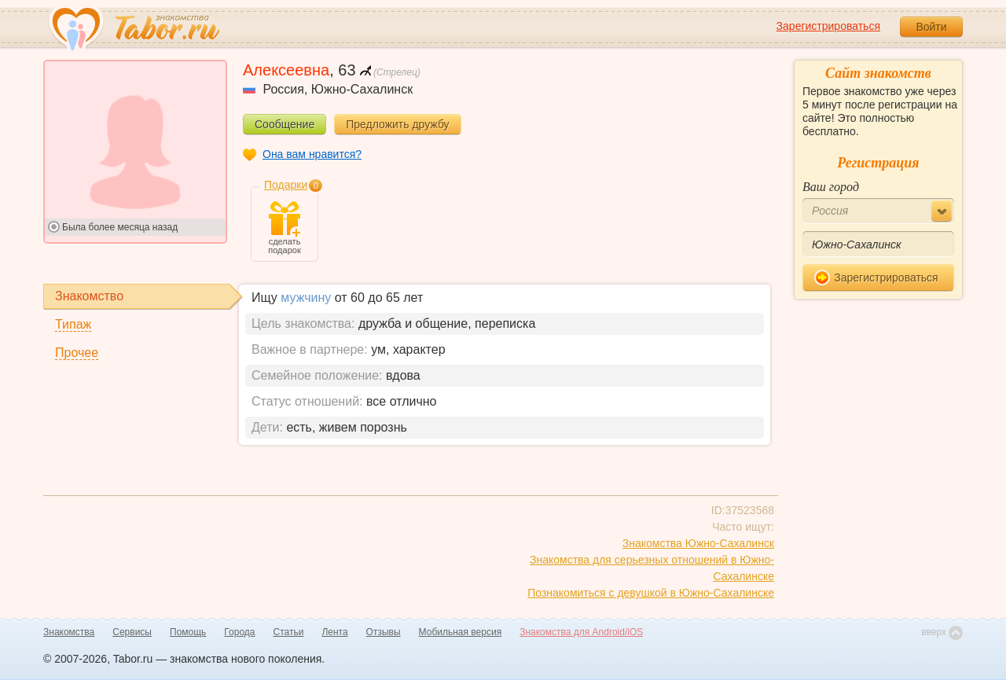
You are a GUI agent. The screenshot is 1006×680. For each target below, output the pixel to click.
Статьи (289, 632)
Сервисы (132, 632)
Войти (931, 26)
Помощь (188, 632)
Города (239, 632)
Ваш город (830, 186)
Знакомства (68, 632)
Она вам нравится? (312, 154)
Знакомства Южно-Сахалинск (698, 543)
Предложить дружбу (397, 124)
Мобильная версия (460, 632)
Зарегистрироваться (828, 26)
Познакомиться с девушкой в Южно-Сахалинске (650, 592)
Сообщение (284, 124)
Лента (334, 632)
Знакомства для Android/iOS (581, 632)
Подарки (285, 184)
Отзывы (383, 632)
